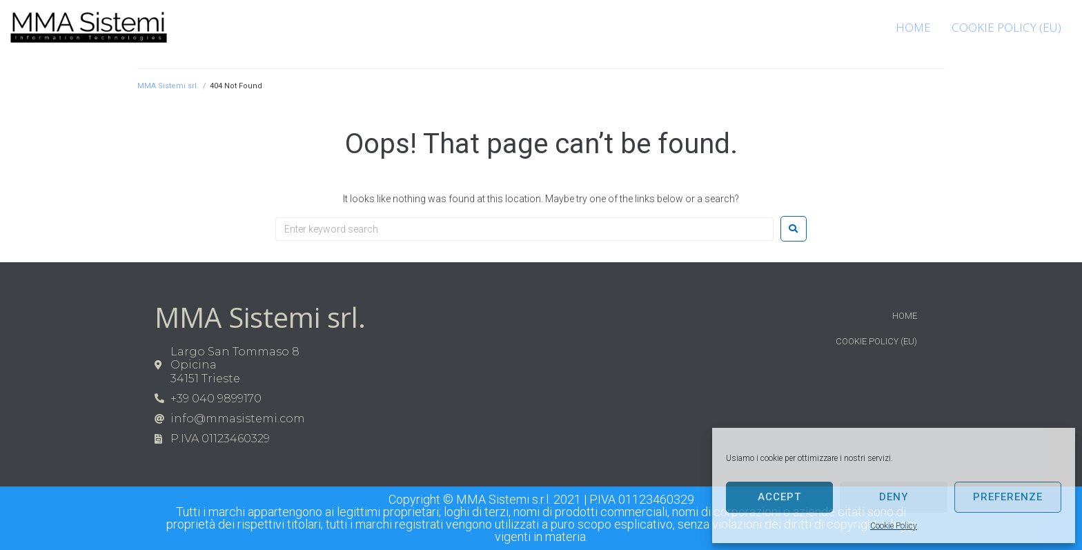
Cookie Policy (893, 526)
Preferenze (1008, 497)
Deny (893, 497)
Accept (779, 497)
